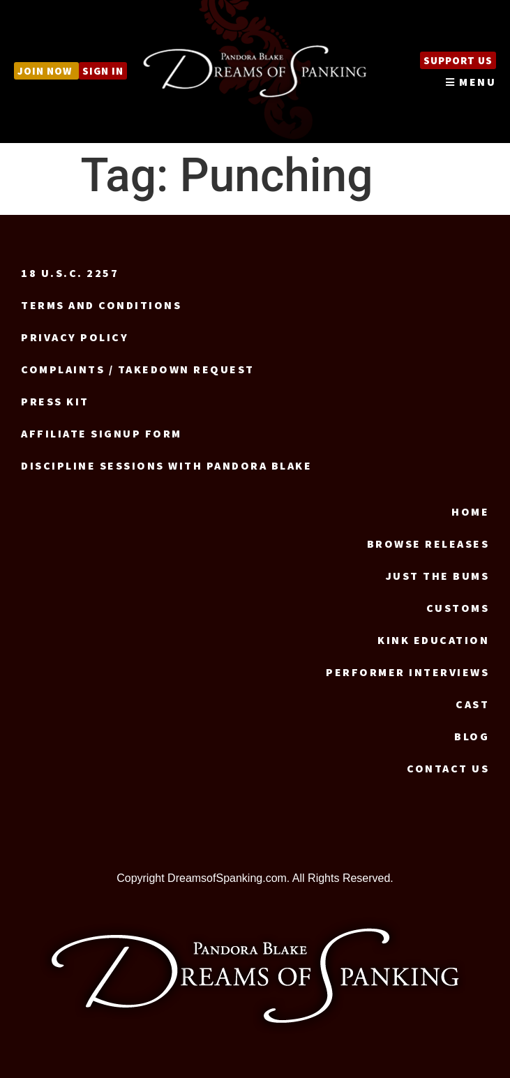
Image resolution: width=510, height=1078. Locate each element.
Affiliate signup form (101, 433)
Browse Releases (428, 544)
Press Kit (55, 401)
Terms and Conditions (101, 305)
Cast (472, 704)
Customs (458, 608)
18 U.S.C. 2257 (70, 273)
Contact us (448, 768)
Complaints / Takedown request (138, 369)
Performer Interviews (407, 672)
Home (470, 511)
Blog (471, 736)
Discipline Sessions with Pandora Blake (166, 465)
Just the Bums (438, 576)
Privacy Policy (74, 337)
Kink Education (433, 640)
